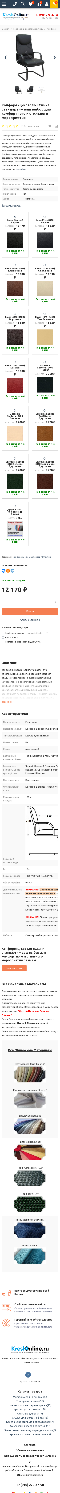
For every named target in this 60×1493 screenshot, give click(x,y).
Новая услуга (10, 637)
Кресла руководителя (30, 1409)
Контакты (30, 1444)
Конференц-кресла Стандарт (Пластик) (32, 557)
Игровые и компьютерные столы (30, 1434)
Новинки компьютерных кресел (30, 1405)
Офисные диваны (30, 1413)
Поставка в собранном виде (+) (21, 642)
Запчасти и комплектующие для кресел (30, 1430)
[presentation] (6, 58)
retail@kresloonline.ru (31, 1475)
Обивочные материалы (30, 1450)
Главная (5, 29)
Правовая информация (30, 1382)
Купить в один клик (30, 620)
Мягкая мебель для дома (30, 1397)
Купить (30, 611)
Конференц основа (13, 633)
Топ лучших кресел (30, 1401)
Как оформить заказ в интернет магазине (30, 1455)
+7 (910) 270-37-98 (47, 14)
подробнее (8, 702)
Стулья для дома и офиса (30, 1417)
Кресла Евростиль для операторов (30, 1421)
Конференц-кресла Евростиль (28, 29)
